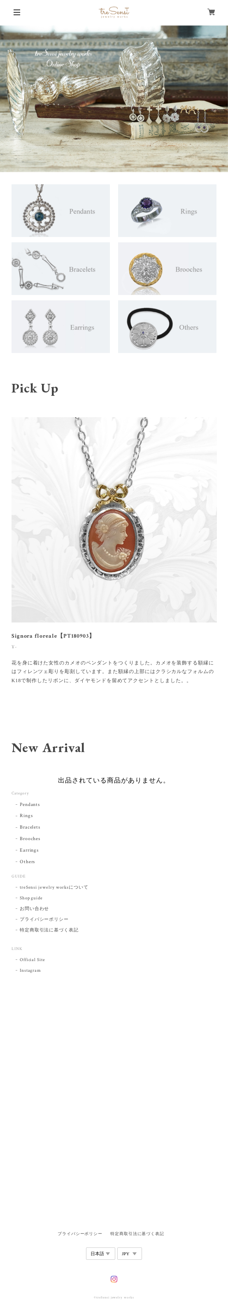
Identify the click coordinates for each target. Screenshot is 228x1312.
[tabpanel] (114, 556)
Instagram (31, 970)
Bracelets (30, 827)
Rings (26, 816)
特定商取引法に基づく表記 (49, 930)
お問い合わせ (34, 909)
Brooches (30, 839)
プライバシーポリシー (44, 919)
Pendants (30, 804)
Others (27, 862)
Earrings (29, 850)
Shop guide (31, 898)
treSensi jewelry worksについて (54, 887)
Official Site (32, 960)
